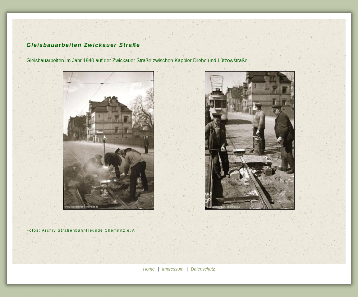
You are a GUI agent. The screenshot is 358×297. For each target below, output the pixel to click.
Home (148, 269)
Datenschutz (203, 269)
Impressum (172, 269)
